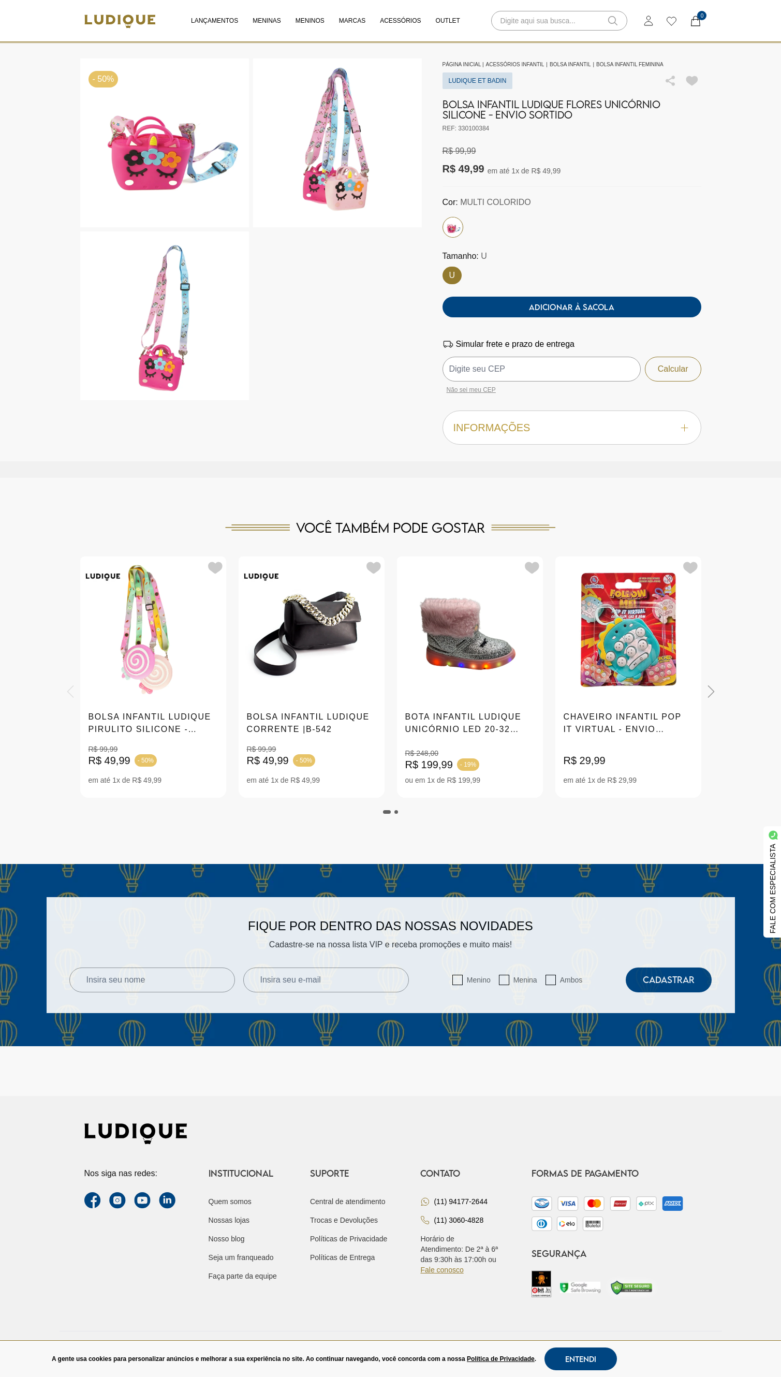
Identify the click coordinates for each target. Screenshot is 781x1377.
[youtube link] (142, 1200)
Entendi (580, 1359)
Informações (571, 428)
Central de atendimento (348, 1201)
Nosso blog (227, 1239)
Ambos (571, 980)
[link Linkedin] (167, 1200)
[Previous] (70, 691)
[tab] (387, 812)
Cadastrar (669, 979)
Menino (479, 980)
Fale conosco (441, 1270)
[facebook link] (92, 1200)
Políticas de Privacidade (348, 1239)
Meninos (310, 20)
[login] (648, 21)
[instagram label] (117, 1200)
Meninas (267, 20)
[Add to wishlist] (692, 81)
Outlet (448, 20)
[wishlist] (671, 21)
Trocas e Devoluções (344, 1220)
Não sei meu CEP (471, 389)
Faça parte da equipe (243, 1276)
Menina (525, 980)
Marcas (352, 20)
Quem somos (230, 1201)
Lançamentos (214, 20)
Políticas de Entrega (342, 1257)
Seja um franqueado (241, 1257)
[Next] (711, 691)
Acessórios (400, 20)
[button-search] (612, 20)
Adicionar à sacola (571, 307)
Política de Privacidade (501, 1359)
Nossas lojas (229, 1220)
